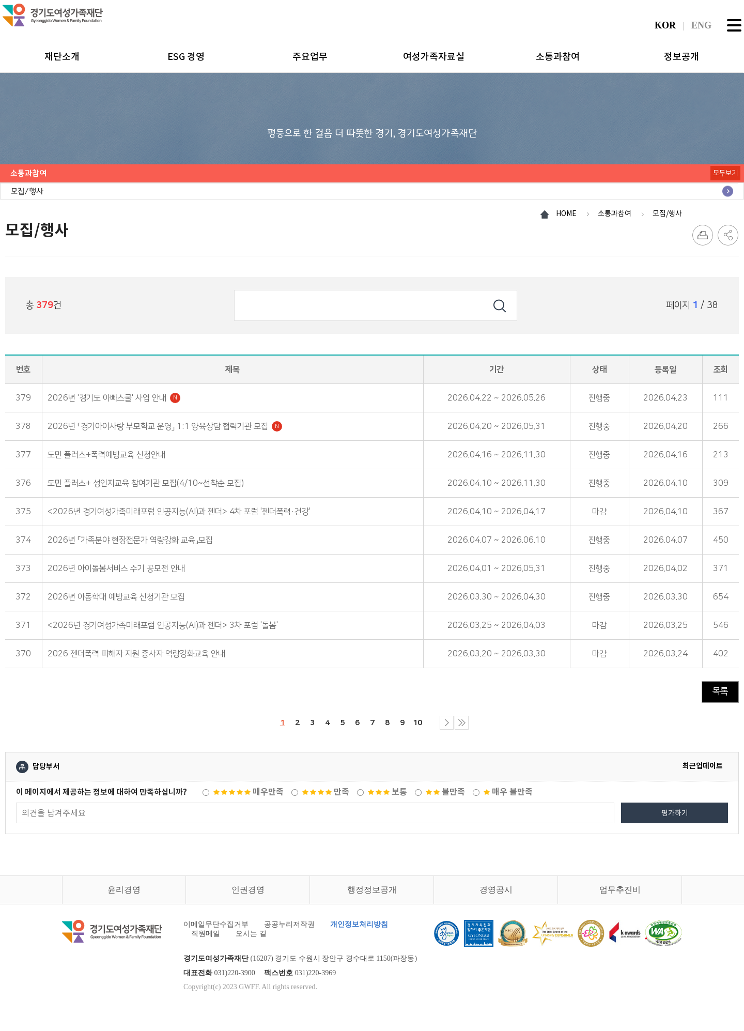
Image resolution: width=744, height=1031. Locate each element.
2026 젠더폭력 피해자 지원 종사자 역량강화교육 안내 (136, 653)
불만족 (445, 795)
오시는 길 (251, 937)
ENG (701, 25)
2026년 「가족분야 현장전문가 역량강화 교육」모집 (130, 540)
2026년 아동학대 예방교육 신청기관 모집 (116, 597)
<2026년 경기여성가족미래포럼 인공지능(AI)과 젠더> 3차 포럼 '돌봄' (163, 625)
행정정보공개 (372, 893)
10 (426, 723)
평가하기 (674, 816)
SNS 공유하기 (728, 235)
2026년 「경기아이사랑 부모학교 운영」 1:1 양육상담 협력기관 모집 (165, 426)
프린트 (703, 235)
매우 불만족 (508, 795)
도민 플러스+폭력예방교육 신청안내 (106, 454)
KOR (665, 25)
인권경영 (248, 893)
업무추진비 (620, 893)
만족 (325, 795)
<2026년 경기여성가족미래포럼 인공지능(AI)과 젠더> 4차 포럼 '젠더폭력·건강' (179, 511)
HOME (566, 213)
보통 (387, 795)
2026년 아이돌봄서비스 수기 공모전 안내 (116, 568)
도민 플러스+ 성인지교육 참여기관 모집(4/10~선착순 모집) (146, 483)
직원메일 (205, 937)
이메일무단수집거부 (216, 928)
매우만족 (248, 795)
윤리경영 (124, 893)
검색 (499, 305)
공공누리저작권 (289, 928)
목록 (720, 691)
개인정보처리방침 (359, 928)
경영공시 (496, 893)
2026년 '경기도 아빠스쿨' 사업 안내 (114, 398)
